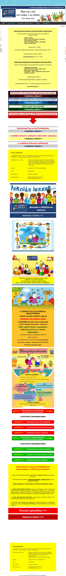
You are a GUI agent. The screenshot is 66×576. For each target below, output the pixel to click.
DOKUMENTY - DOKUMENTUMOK (25, 23)
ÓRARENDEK (46, 23)
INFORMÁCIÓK (11, 23)
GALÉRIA (38, 23)
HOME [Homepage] (3, 23)
